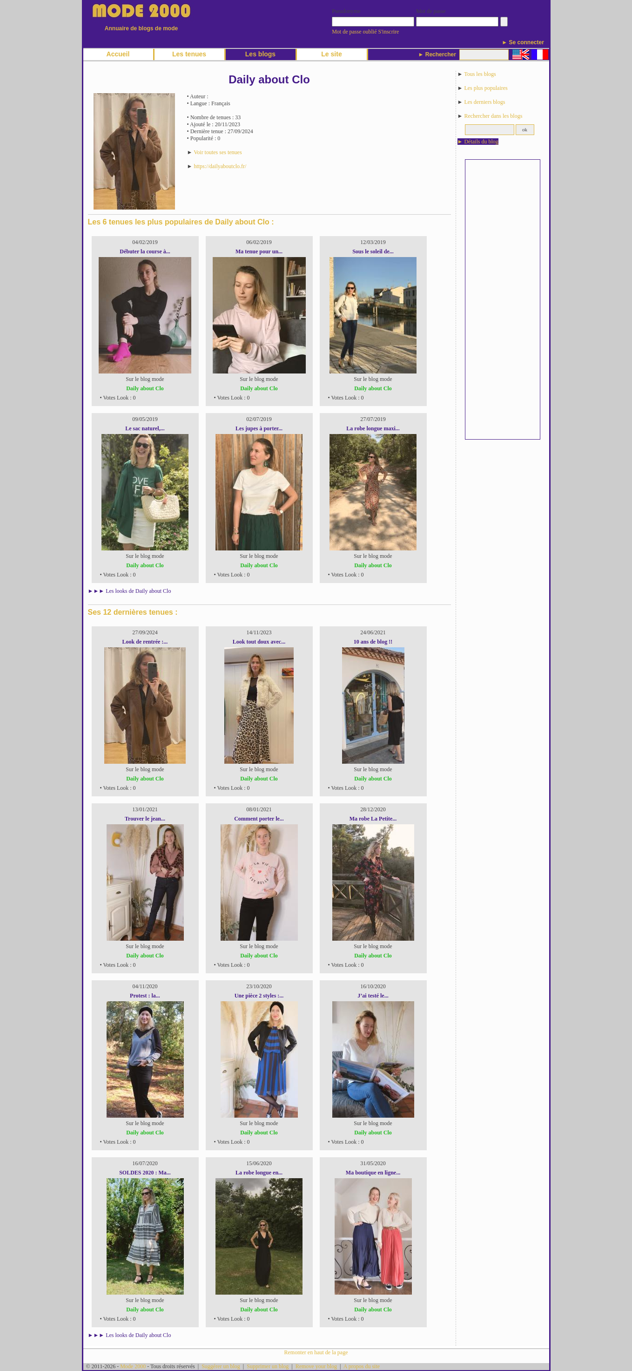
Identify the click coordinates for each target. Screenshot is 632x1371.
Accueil (118, 54)
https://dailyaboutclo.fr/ (220, 166)
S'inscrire (388, 31)
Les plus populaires (485, 88)
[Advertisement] (502, 299)
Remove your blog (316, 1366)
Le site (331, 54)
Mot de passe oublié (354, 31)
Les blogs (260, 54)
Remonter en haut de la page (316, 1352)
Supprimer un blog (268, 1366)
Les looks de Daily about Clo (138, 591)
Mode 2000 (133, 1366)
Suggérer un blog (221, 1366)
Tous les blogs (480, 74)
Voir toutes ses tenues (218, 152)
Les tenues (189, 54)
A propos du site (361, 1366)
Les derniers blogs (484, 102)
